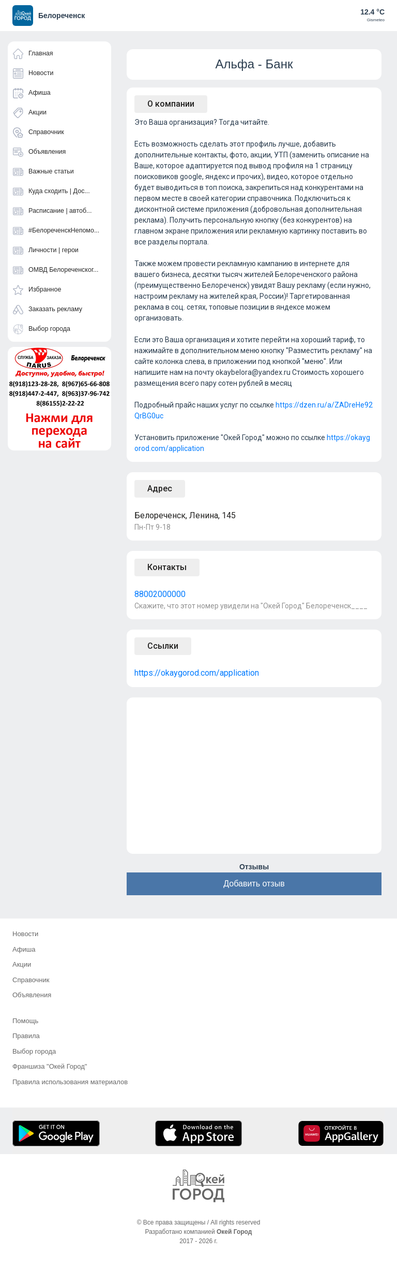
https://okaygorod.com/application (196, 673)
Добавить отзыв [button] (253, 883)
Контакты (167, 567)
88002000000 (160, 594)
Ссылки (162, 646)
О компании (170, 104)
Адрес (159, 488)
